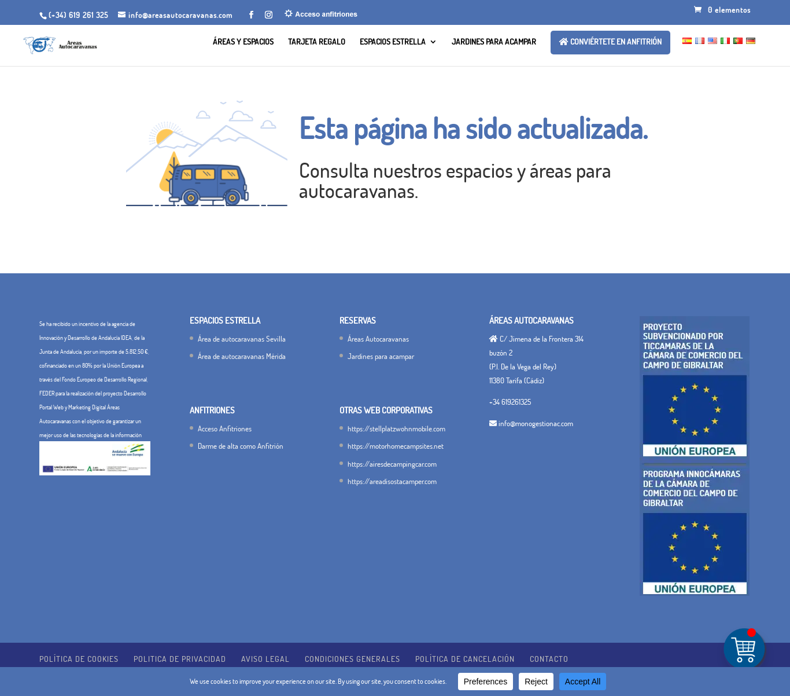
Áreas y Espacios (243, 42)
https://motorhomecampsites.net (396, 445)
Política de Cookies (79, 659)
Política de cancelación (465, 659)
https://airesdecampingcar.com (392, 463)
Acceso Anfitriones (225, 428)
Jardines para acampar (494, 42)
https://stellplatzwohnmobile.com (396, 428)
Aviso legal (265, 659)
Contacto (549, 659)
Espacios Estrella (393, 42)
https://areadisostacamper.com (392, 481)
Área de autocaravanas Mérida (242, 356)
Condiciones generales (352, 659)
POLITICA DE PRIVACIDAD (180, 659)
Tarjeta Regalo (316, 42)
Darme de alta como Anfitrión (240, 445)
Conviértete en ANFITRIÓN (610, 42)
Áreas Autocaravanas (378, 338)
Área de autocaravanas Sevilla (242, 338)
